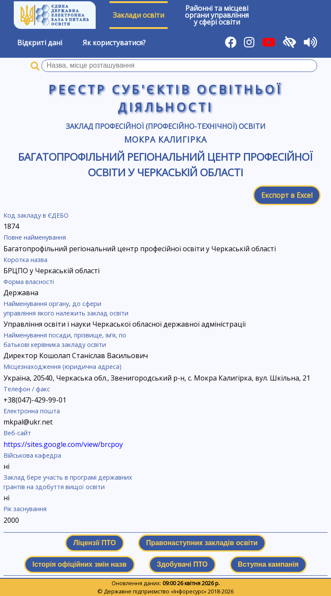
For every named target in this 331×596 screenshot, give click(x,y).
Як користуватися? (114, 42)
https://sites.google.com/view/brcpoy (63, 444)
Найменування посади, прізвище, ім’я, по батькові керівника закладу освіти (64, 340)
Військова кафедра (32, 455)
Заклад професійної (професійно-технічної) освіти (165, 126)
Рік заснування (25, 509)
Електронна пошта (31, 411)
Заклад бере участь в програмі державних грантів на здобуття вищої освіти (67, 482)
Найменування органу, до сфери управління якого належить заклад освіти (65, 308)
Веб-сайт (17, 433)
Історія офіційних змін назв (79, 564)
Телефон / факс (26, 389)
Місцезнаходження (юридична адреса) (62, 366)
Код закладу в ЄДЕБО (36, 215)
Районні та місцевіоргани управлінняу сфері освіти (217, 15)
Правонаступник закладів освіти (202, 542)
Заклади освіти (138, 15)
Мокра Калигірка (165, 139)
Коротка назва (25, 260)
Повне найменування (34, 237)
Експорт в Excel (286, 195)
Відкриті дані (39, 42)
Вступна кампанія (268, 564)
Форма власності (28, 282)
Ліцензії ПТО (94, 542)
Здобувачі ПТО (182, 564)
